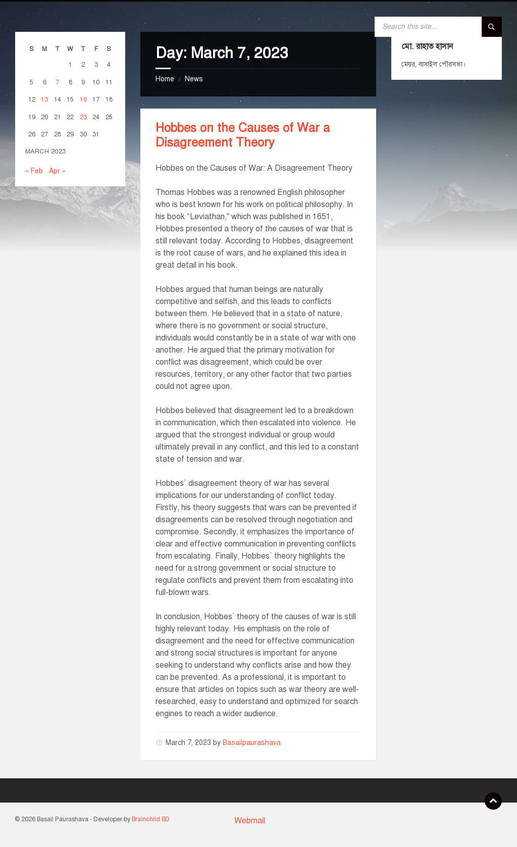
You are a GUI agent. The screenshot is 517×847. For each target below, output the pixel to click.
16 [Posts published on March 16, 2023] (83, 99)
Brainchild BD (151, 819)
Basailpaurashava (252, 742)
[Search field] (438, 27)
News (194, 79)
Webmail (249, 821)
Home (165, 79)
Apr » (57, 171)
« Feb (34, 171)
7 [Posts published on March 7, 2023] (57, 82)
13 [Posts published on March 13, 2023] (44, 99)
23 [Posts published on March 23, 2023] (83, 117)
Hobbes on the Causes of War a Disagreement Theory (243, 135)
